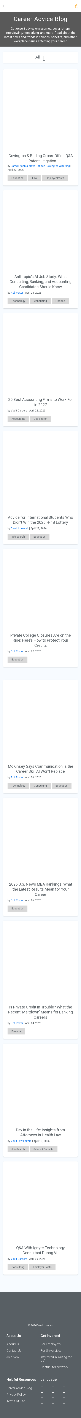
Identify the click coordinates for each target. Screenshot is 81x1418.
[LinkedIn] (56, 1389)
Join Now (12, 1357)
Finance (60, 300)
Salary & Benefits (43, 1149)
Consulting (40, 300)
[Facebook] (45, 1389)
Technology (18, 300)
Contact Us (14, 1350)
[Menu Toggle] (4, 6)
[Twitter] (67, 1389)
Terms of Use (15, 1401)
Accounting (18, 418)
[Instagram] (45, 1400)
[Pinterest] (56, 1400)
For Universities (51, 1350)
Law (34, 178)
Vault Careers (19, 1258)
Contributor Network (54, 1367)
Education (17, 178)
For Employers (51, 1344)
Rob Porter (17, 292)
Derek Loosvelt (20, 528)
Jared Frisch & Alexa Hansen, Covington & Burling (40, 165)
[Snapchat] (67, 1400)
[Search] (76, 7)
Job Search (40, 418)
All (40, 57)
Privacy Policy (16, 1394)
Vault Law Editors (21, 1141)
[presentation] (40, 106)
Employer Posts (55, 178)
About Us (12, 1344)
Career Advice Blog (19, 1388)
